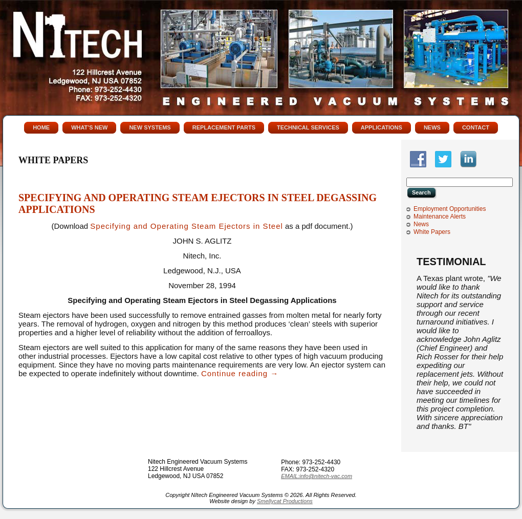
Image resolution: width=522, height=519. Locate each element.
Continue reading (239, 373)
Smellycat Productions (285, 501)
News (421, 224)
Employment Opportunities (450, 208)
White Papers (432, 231)
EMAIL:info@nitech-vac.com (316, 476)
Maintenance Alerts (440, 216)
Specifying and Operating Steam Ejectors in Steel (186, 226)
